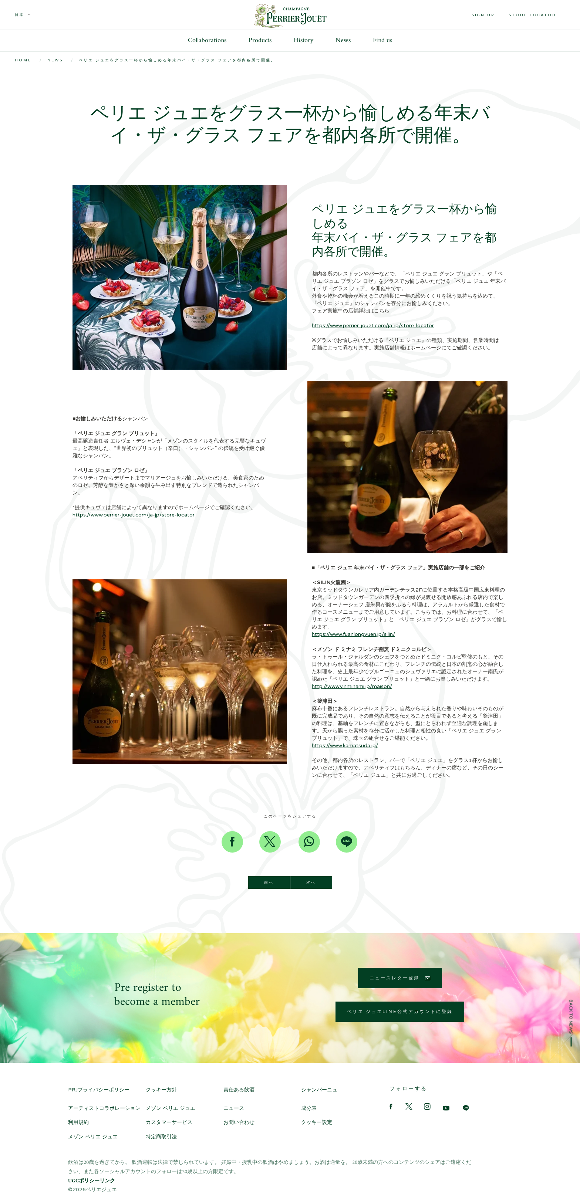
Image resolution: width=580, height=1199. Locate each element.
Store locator (532, 15)
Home (23, 60)
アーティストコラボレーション (104, 1108)
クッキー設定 (316, 1122)
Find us (382, 40)
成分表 (309, 1108)
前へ (269, 882)
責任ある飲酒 (244, 1090)
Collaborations (207, 40)
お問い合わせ (238, 1122)
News (343, 40)
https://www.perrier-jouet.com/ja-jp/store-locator (373, 325)
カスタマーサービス (169, 1122)
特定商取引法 (161, 1137)
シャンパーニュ (319, 1090)
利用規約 (78, 1122)
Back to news (571, 1016)
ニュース (233, 1108)
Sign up (483, 15)
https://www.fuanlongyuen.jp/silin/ (353, 634)
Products (260, 40)
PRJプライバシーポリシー (98, 1090)
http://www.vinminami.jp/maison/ (352, 686)
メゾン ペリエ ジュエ (170, 1108)
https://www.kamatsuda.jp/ (345, 745)
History (303, 40)
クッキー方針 (161, 1090)
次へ (311, 882)
